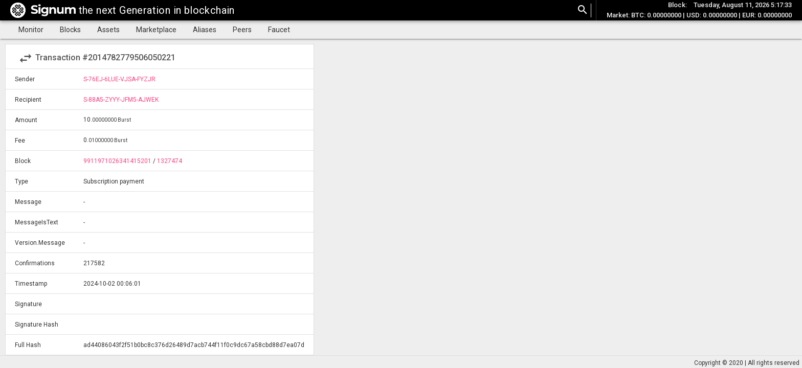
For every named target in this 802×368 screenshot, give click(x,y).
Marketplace (156, 29)
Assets (108, 29)
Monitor (31, 29)
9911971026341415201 (117, 161)
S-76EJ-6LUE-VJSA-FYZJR (119, 79)
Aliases (205, 29)
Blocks (70, 29)
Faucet (279, 29)
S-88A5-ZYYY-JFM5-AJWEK (121, 99)
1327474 (169, 161)
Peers (242, 29)
